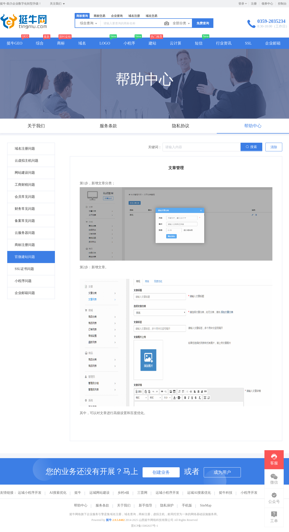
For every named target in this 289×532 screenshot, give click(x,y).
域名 (82, 43)
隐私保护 (167, 505)
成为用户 (222, 472)
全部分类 (181, 23)
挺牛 (77, 492)
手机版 (187, 505)
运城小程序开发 (29, 492)
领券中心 (267, 3)
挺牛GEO (14, 43)
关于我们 (124, 505)
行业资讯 (223, 43)
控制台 (282, 3)
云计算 (175, 43)
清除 (273, 147)
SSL (248, 43)
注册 (254, 3)
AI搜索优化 (57, 492)
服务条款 (102, 505)
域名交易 (151, 16)
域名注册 (134, 16)
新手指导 (145, 505)
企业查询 (117, 16)
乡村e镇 (123, 492)
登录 (241, 3)
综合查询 (89, 23)
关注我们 (58, 3)
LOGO (104, 43)
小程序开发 (249, 492)
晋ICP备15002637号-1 (144, 525)
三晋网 (142, 492)
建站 (152, 43)
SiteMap (205, 505)
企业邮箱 (273, 43)
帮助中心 (80, 505)
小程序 (129, 43)
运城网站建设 (99, 492)
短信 (199, 43)
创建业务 (161, 472)
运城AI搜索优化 (199, 492)
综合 (40, 43)
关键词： (155, 147)
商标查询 (82, 16)
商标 (61, 43)
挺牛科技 (225, 492)
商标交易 (99, 16)
